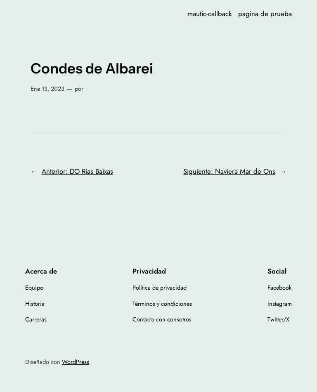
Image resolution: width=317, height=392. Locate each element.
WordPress (75, 362)
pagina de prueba (265, 14)
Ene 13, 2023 (47, 89)
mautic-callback (209, 14)
